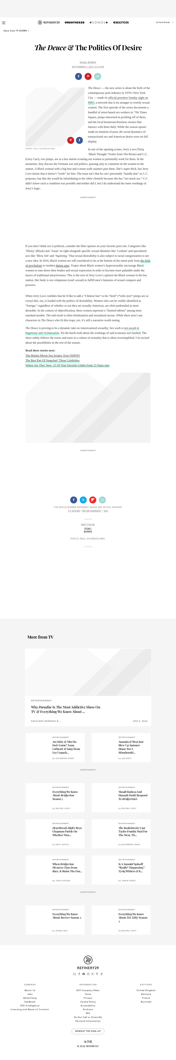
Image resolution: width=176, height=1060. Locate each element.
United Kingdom (146, 990)
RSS (88, 1013)
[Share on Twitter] (83, 499)
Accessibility (88, 1006)
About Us (29, 990)
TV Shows (74, 511)
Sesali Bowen (88, 62)
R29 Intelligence (30, 1006)
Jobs (30, 994)
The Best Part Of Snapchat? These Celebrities (53, 360)
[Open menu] (4, 21)
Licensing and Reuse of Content (30, 1009)
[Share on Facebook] (78, 76)
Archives (88, 1009)
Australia (146, 1002)
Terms (88, 994)
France (146, 998)
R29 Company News (87, 990)
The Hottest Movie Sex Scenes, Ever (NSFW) (53, 355)
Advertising (30, 998)
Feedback (29, 1002)
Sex (106, 511)
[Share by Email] (97, 76)
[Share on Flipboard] (92, 499)
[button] (158, 26)
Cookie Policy (88, 1002)
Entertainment (92, 511)
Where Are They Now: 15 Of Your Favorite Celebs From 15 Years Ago (67, 365)
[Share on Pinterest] (88, 76)
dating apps (62, 265)
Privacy (88, 998)
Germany (146, 994)
